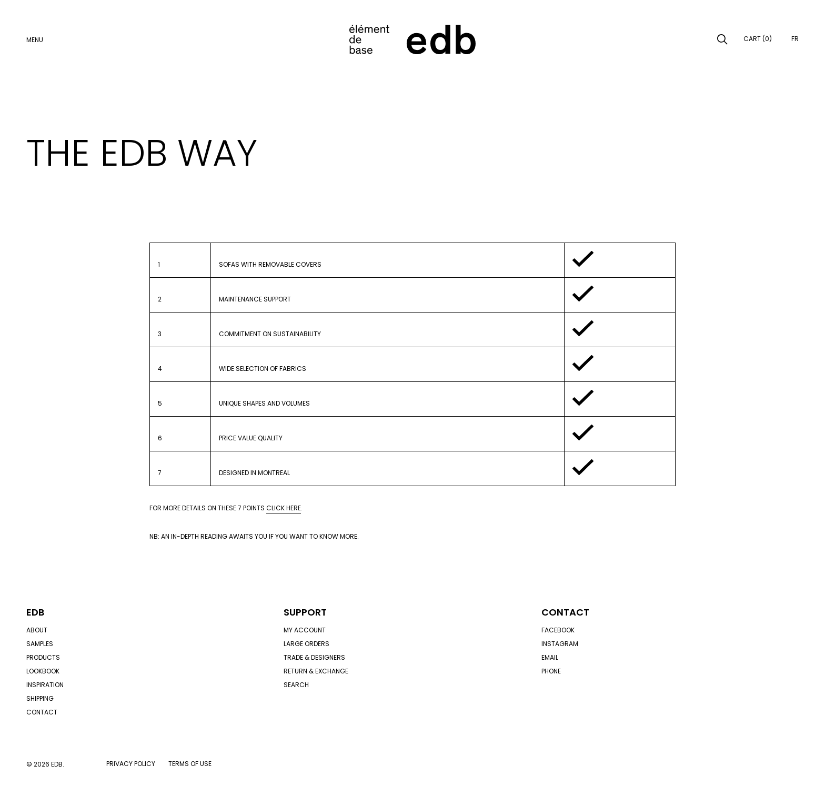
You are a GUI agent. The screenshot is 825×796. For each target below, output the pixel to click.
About (36, 630)
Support (305, 612)
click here (283, 507)
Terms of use (190, 763)
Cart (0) (757, 38)
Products (43, 657)
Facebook (558, 630)
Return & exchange (316, 671)
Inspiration (45, 684)
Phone (551, 671)
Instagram (559, 643)
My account (305, 630)
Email (549, 657)
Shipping (40, 698)
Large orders (306, 643)
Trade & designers (314, 657)
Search (296, 684)
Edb (35, 612)
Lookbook (42, 671)
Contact (41, 712)
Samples (39, 643)
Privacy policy (130, 763)
